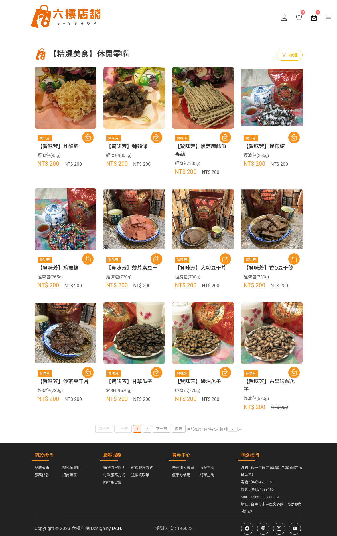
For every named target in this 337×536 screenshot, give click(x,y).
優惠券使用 (181, 475)
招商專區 (69, 475)
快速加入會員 (183, 467)
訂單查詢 (207, 475)
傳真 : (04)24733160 (257, 489)
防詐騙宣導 (112, 482)
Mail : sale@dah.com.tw (260, 497)
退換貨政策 (140, 475)
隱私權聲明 (71, 467)
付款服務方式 (114, 475)
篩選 (289, 55)
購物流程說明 (114, 467)
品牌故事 (42, 467)
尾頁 (178, 429)
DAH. (116, 528)
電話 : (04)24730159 (257, 482)
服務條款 (42, 475)
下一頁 (161, 429)
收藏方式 (207, 467)
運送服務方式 (142, 467)
